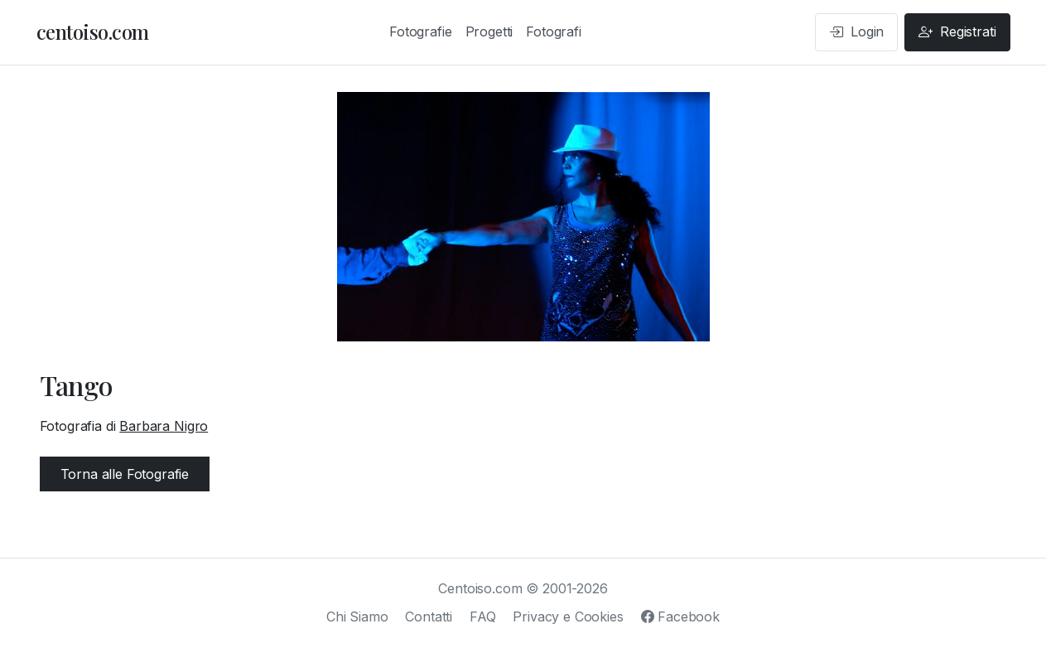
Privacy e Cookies (568, 616)
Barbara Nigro (163, 426)
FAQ (483, 616)
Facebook (680, 616)
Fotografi (553, 31)
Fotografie (420, 31)
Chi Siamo (357, 616)
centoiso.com (92, 31)
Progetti (489, 31)
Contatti (428, 616)
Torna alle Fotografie (125, 474)
